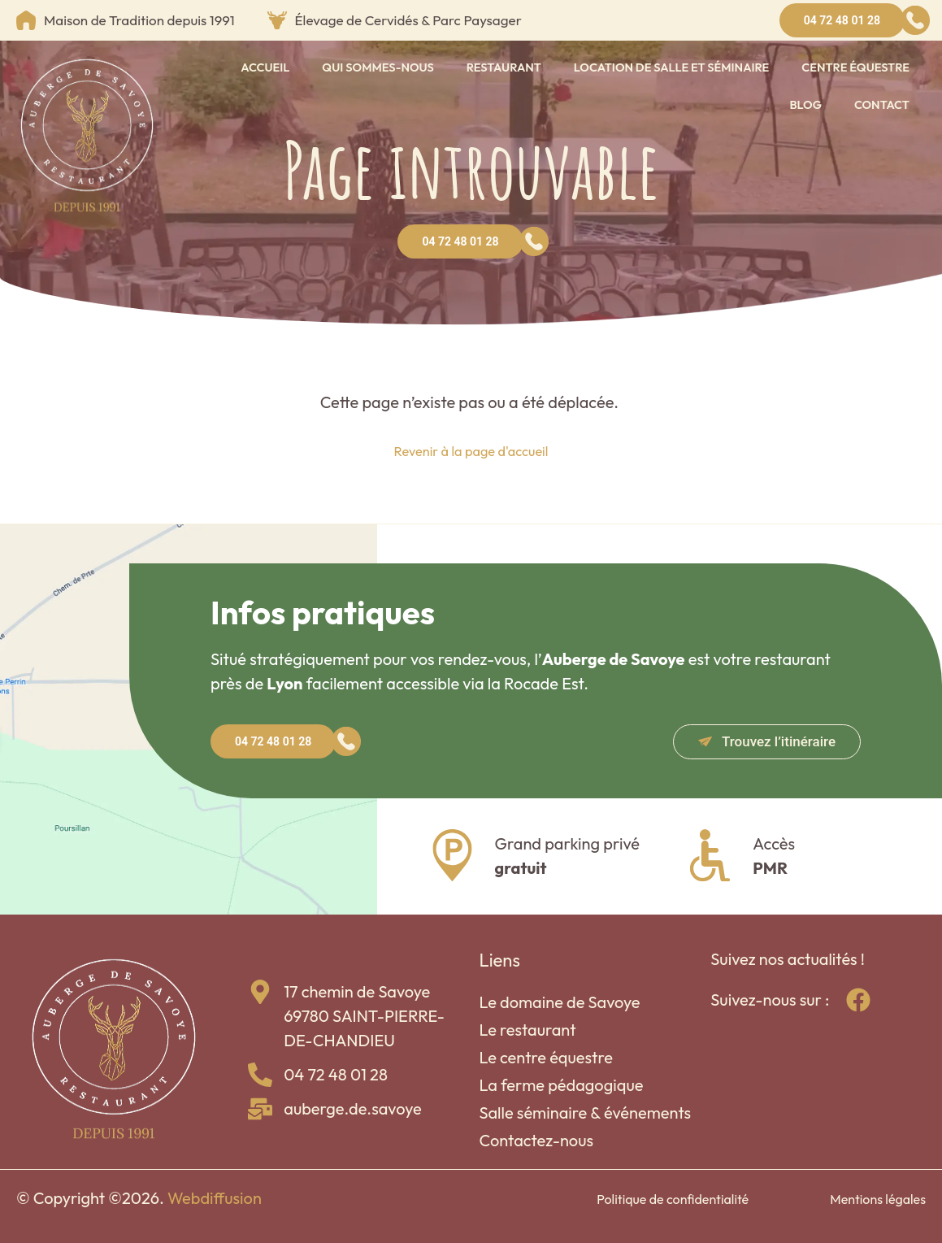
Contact (881, 104)
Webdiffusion (214, 1198)
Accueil (265, 67)
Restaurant (504, 67)
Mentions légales (878, 1199)
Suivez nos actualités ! (787, 959)
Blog (805, 104)
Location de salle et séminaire (671, 67)
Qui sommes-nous (377, 67)
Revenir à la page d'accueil (471, 450)
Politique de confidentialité (673, 1199)
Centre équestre (855, 67)
